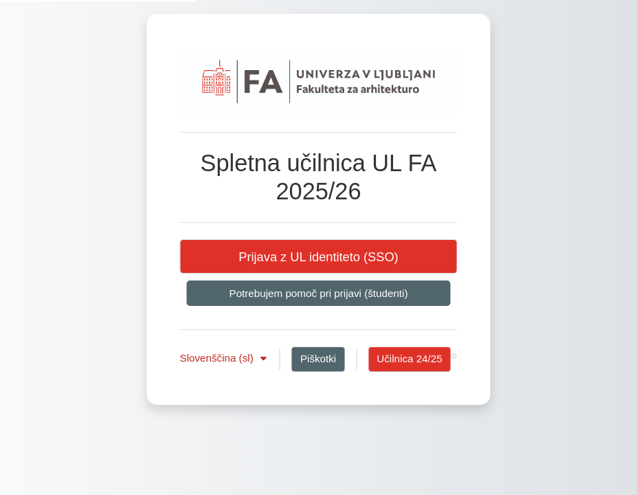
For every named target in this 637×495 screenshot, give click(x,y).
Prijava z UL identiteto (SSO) (318, 257)
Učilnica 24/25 (409, 358)
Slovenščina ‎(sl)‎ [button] (218, 358)
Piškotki (318, 358)
